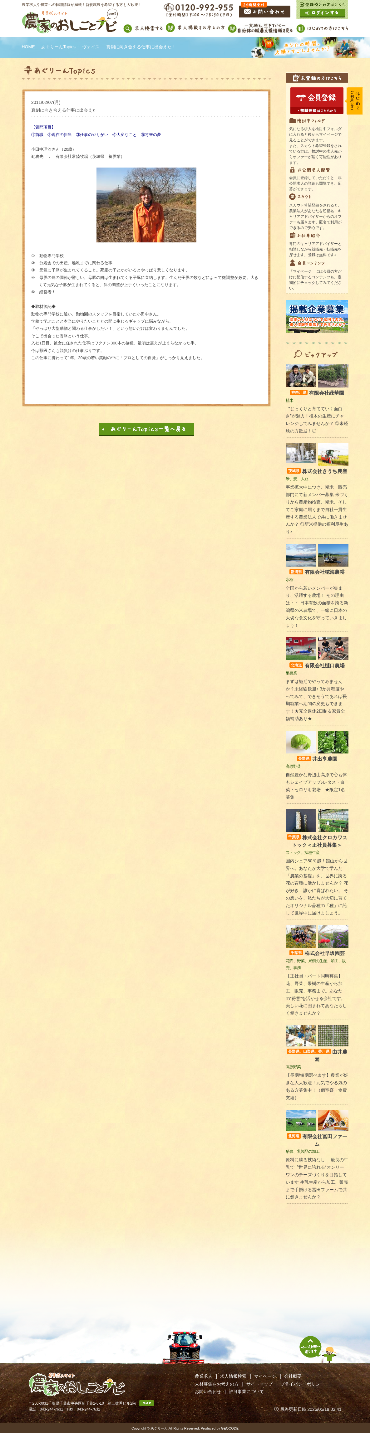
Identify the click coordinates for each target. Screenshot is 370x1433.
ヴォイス (91, 46)
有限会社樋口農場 (317, 665)
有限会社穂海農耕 (317, 572)
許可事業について (246, 1391)
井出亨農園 (317, 759)
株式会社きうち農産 (317, 471)
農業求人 (203, 1376)
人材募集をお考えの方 (217, 1384)
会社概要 (293, 1376)
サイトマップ (259, 1384)
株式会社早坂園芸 (317, 953)
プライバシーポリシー (302, 1384)
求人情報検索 (233, 1376)
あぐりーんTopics (58, 46)
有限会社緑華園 (317, 393)
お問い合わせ (208, 1391)
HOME (28, 46)
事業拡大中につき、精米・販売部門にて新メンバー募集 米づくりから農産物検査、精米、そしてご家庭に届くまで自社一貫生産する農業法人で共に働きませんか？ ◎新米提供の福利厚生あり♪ (317, 509)
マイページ (265, 1376)
